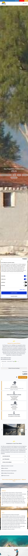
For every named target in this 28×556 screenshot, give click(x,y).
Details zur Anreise (14, 462)
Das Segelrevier (14, 456)
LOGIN (26, 0)
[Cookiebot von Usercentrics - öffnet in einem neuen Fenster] (22, 259)
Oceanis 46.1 (14, 406)
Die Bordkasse (14, 398)
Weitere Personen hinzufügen (14, 368)
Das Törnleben (14, 459)
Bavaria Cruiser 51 (14, 407)
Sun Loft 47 (14, 408)
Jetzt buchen (22, 377)
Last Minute (22, 0)
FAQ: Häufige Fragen (14, 399)
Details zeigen (22, 289)
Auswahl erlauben (14, 296)
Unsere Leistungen (14, 397)
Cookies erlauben (14, 292)
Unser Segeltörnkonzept (14, 396)
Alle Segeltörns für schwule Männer (14, 416)
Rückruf (17, 0)
